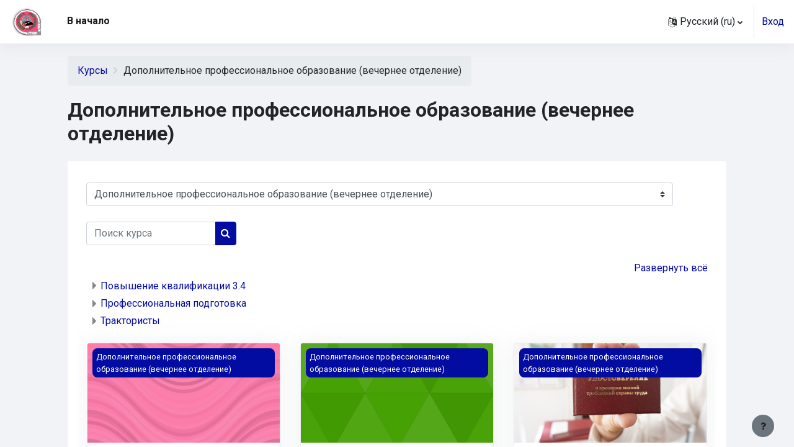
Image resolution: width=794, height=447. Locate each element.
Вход (773, 21)
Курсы (93, 70)
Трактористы (130, 321)
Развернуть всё (671, 268)
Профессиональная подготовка (173, 303)
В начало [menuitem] (88, 21)
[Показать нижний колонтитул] (763, 426)
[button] (705, 21)
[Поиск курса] (151, 233)
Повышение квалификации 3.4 (173, 286)
